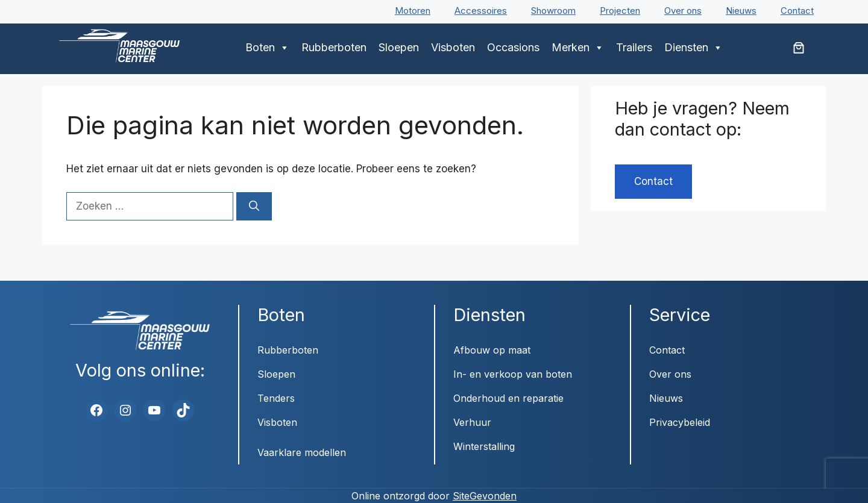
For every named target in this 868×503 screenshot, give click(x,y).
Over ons (683, 10)
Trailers (634, 47)
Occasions (513, 47)
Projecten (620, 10)
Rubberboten (333, 47)
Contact (797, 10)
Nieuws (741, 10)
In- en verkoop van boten (512, 374)
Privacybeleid (679, 422)
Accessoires (480, 10)
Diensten (693, 48)
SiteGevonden (485, 496)
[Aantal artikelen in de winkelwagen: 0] (799, 48)
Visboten (453, 47)
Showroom (553, 10)
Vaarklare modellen (301, 452)
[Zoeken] (254, 206)
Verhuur (472, 422)
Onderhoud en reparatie (508, 398)
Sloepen (399, 47)
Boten (267, 48)
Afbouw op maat (491, 350)
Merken (578, 48)
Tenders (276, 398)
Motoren (412, 10)
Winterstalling (484, 446)
